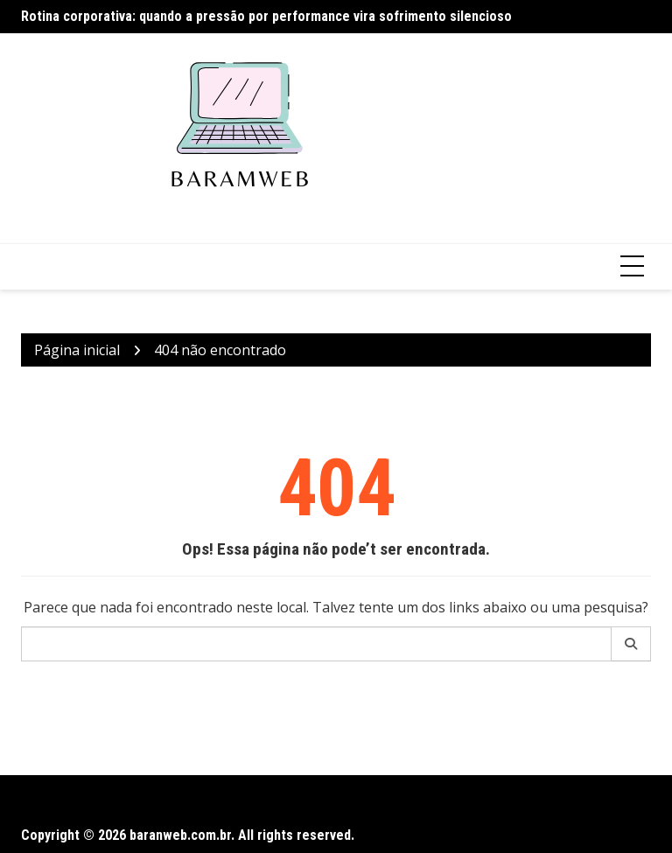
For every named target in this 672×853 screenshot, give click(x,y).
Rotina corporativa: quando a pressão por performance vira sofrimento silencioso (266, 16)
